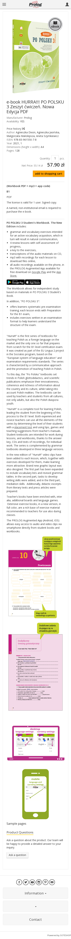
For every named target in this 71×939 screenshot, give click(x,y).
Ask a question (17, 855)
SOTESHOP (65, 935)
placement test (23, 427)
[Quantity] (55, 158)
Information (35, 893)
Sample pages (16, 823)
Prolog (28, 117)
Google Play (39, 272)
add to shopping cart (48, 173)
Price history (15, 128)
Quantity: (45, 158)
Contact (35, 919)
